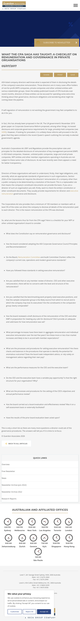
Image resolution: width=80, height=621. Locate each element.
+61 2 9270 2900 (42, 572)
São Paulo (38, 556)
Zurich (22, 543)
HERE (4, 132)
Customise (14, 612)
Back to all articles (16, 443)
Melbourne (20, 529)
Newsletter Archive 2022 (12, 492)
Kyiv (45, 543)
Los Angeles (45, 529)
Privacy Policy (28, 588)
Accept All (44, 612)
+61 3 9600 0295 (42, 580)
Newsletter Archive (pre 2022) (14, 485)
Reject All (29, 612)
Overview (5, 464)
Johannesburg (8, 543)
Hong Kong (69, 543)
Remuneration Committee (29, 257)
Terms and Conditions (48, 588)
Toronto (57, 529)
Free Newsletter (8, 471)
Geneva (33, 543)
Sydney (7, 529)
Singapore (56, 543)
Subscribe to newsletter (56, 44)
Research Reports (9, 498)
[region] (29, 603)
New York (31, 529)
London (68, 529)
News (4, 478)
